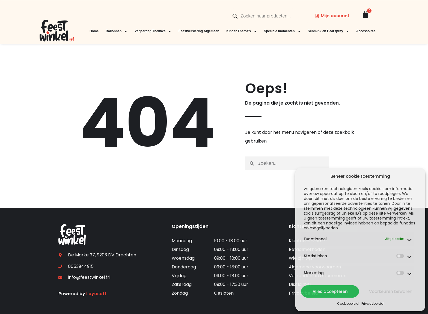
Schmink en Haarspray (328, 31)
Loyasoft (96, 294)
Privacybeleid (372, 303)
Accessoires (366, 31)
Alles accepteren (330, 291)
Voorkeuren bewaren (390, 291)
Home (94, 31)
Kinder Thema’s (241, 31)
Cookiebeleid (348, 303)
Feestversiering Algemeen (199, 31)
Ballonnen (116, 31)
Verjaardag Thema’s (153, 31)
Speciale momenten (282, 31)
